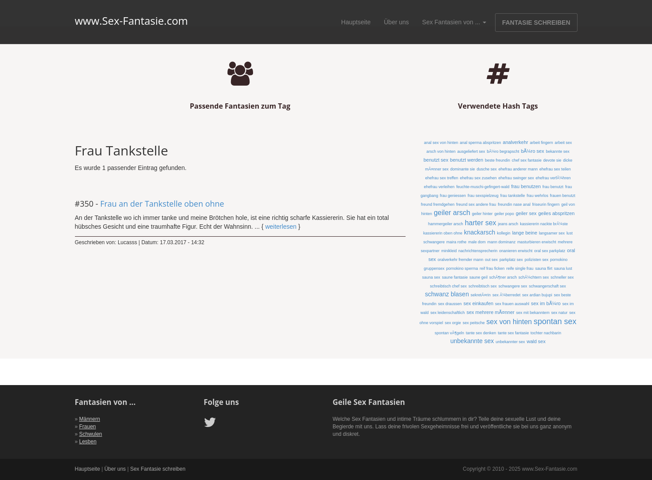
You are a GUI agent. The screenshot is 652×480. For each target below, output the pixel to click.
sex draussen (450, 304)
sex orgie (453, 323)
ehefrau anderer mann (518, 169)
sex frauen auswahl (512, 304)
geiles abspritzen (556, 213)
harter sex (480, 223)
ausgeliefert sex (471, 151)
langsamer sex (552, 233)
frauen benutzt (563, 195)
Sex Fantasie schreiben (157, 469)
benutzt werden (466, 160)
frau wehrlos (537, 195)
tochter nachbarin (546, 333)
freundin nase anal (514, 204)
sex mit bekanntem (533, 312)
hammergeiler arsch (445, 224)
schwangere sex (513, 286)
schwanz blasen (447, 294)
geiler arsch (452, 212)
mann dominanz (501, 242)
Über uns (396, 22)
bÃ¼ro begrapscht (503, 151)
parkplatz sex (511, 259)
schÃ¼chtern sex (533, 277)
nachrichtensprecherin (478, 251)
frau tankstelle (512, 195)
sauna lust (563, 268)
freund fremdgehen (438, 204)
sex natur (559, 312)
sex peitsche (473, 323)
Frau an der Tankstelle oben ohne (162, 203)
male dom (477, 242)
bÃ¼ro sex (532, 151)
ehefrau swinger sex (516, 178)
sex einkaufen (478, 303)
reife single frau (519, 268)
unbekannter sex (510, 342)
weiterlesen (281, 226)
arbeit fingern (541, 142)
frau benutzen (525, 186)
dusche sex (487, 169)
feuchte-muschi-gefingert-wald (483, 187)
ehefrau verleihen (439, 187)
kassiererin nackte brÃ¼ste (544, 224)
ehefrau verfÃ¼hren (553, 178)
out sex (491, 259)
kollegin (503, 233)
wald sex (536, 341)
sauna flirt (543, 268)
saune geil (478, 277)
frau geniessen (453, 195)
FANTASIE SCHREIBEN (536, 22)
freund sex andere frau (476, 204)
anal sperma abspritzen (480, 142)
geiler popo (504, 214)
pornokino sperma (462, 268)
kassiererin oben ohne (442, 233)
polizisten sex (536, 259)
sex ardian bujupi (537, 295)
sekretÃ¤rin (481, 295)
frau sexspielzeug (483, 195)
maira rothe (457, 242)
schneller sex (562, 277)
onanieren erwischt (516, 251)
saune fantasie (455, 277)
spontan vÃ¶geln (449, 333)
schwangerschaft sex (547, 286)
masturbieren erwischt (536, 242)
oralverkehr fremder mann (461, 259)
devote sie (552, 160)
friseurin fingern (545, 204)
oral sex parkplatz (550, 251)
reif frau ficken (492, 268)
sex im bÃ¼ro (545, 303)
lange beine (524, 232)
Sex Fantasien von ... (454, 22)
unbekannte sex (472, 340)
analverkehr (515, 142)
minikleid (449, 251)
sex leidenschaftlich (447, 312)
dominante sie (462, 169)
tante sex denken (481, 333)
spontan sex (554, 321)
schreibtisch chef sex (448, 286)
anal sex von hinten (441, 142)
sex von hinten (509, 321)
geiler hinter (482, 214)
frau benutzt (553, 187)
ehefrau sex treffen (441, 178)
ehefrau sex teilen (555, 169)
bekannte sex (558, 151)
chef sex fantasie (527, 160)
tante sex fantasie (513, 333)
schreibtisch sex (483, 286)
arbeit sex (563, 142)
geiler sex (526, 213)
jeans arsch (508, 224)
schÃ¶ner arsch (503, 277)
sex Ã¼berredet (506, 295)
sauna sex (431, 277)
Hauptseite (356, 22)
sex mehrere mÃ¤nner (490, 312)
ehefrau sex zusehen (478, 178)
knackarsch (480, 232)
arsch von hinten (440, 151)
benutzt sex (436, 160)
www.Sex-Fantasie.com (131, 20)
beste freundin (497, 160)
